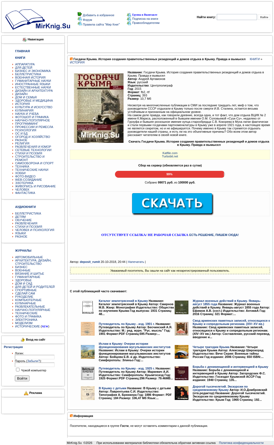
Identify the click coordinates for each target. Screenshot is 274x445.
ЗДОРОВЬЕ (23, 280)
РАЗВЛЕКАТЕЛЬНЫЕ (30, 306)
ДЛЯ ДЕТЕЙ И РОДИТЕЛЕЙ (35, 286)
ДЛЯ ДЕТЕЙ (23, 67)
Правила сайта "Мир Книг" (101, 24)
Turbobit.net (170, 156)
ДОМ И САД (23, 283)
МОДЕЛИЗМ (23, 323)
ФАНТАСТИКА (25, 192)
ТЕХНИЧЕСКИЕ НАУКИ (31, 169)
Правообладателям (143, 22)
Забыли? (33, 361)
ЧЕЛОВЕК (22, 189)
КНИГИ (255, 59)
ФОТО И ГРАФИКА (28, 316)
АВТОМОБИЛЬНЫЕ (29, 257)
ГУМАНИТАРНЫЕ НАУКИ (33, 80)
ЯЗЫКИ (20, 233)
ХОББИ (20, 173)
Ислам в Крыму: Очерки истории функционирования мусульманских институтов (135, 345)
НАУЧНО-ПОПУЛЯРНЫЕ (32, 310)
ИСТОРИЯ (22, 103)
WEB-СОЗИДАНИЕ (28, 179)
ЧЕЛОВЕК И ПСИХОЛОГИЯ (34, 230)
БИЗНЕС (21, 267)
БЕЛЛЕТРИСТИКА (28, 74)
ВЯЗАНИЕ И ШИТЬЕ (29, 273)
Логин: (19, 353)
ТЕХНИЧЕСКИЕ (26, 313)
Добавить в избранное (98, 15)
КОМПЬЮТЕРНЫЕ (28, 300)
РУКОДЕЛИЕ (24, 296)
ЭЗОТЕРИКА (24, 183)
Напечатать (136, 261)
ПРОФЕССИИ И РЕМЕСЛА (34, 127)
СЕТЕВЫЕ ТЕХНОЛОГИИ (33, 150)
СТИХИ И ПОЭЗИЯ (28, 153)
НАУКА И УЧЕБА (27, 113)
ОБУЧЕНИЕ (23, 220)
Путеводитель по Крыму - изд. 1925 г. (127, 368)
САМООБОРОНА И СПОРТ (34, 163)
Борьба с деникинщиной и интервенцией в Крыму (230, 366)
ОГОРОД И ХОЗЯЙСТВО (32, 136)
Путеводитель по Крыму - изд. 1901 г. (127, 324)
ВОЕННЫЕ (23, 270)
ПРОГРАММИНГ (26, 123)
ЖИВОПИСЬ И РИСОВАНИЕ (35, 186)
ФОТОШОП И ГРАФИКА (32, 117)
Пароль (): (28, 361)
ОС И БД (21, 133)
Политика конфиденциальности (241, 442)
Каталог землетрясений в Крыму (123, 300)
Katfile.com (170, 153)
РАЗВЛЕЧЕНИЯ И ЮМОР (33, 146)
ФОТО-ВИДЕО (25, 176)
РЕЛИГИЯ (22, 143)
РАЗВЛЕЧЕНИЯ (26, 223)
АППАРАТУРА (25, 64)
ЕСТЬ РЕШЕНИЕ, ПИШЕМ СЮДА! (214, 235)
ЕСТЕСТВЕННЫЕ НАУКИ (33, 87)
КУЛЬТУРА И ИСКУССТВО (33, 107)
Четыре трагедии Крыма (211, 347)
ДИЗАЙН (21, 94)
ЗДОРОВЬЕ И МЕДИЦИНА (34, 100)
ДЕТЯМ (20, 216)
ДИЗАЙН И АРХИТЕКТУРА (34, 90)
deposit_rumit (90, 261)
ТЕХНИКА (22, 166)
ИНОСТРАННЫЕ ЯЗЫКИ (32, 84)
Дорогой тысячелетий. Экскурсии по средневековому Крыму (220, 388)
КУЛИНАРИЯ (24, 110)
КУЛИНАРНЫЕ (25, 303)
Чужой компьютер (33, 370)
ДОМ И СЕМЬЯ (26, 97)
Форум (87, 19)
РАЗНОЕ (21, 140)
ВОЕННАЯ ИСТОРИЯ (30, 77)
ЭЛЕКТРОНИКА (26, 319)
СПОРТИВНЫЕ (26, 290)
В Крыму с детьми (112, 388)
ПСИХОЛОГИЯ (25, 130)
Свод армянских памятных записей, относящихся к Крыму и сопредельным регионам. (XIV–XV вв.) (231, 322)
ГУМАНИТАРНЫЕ (27, 277)
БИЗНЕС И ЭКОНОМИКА (33, 71)
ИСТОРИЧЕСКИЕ (27, 326)
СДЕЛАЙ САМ (25, 293)
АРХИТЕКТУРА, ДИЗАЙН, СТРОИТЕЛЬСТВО (33, 262)
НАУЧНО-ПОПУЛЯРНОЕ (32, 120)
